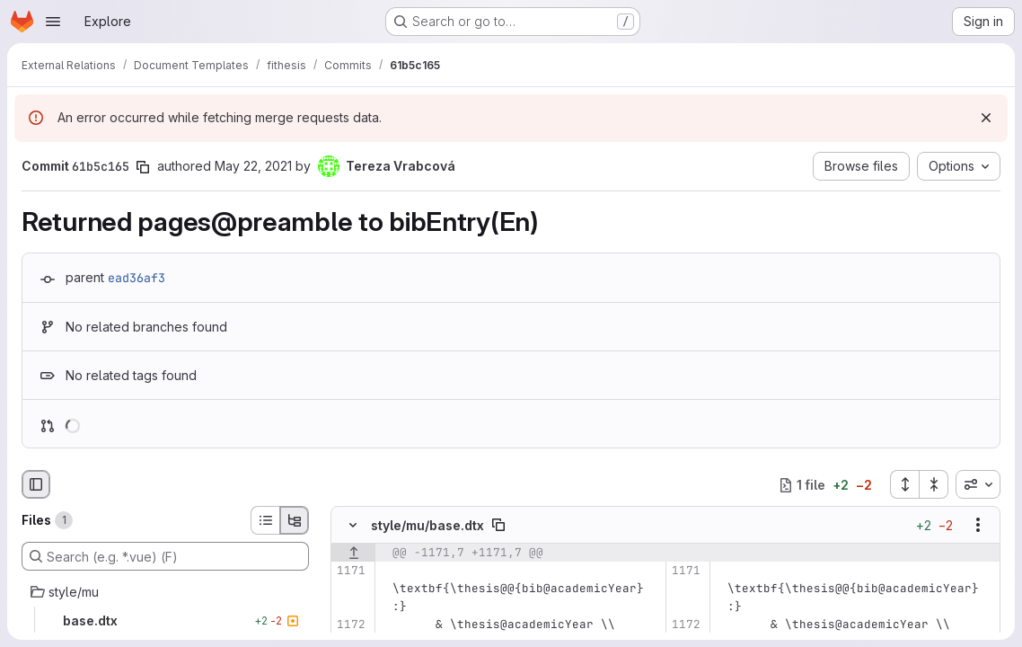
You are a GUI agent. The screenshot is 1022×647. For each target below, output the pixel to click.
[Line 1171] (351, 572)
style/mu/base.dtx (427, 525)
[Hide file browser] (36, 484)
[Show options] (978, 525)
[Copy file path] (498, 525)
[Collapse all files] (934, 484)
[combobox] (978, 484)
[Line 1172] (351, 625)
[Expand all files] (904, 484)
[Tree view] (294, 520)
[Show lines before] (353, 554)
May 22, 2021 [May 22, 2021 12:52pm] (253, 165)
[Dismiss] (986, 118)
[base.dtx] (165, 621)
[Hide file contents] (353, 525)
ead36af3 (136, 278)
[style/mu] (165, 592)
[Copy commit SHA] (143, 167)
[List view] (265, 520)
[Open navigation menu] (53, 21)
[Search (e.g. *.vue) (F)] (165, 556)
